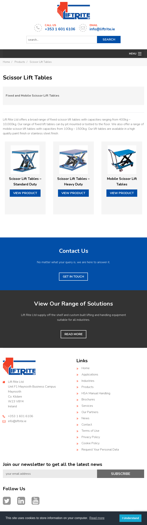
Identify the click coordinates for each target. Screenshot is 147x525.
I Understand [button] (130, 518)
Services (87, 406)
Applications (90, 374)
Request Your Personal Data (100, 449)
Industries (88, 381)
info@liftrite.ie (17, 421)
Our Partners (90, 412)
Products (20, 62)
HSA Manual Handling (96, 393)
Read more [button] (97, 518)
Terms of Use (90, 431)
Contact (87, 424)
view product (25, 193)
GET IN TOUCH (73, 276)
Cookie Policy (91, 443)
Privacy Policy (91, 437)
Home (6, 62)
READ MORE (73, 334)
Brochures (88, 399)
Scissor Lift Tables (41, 62)
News (85, 418)
